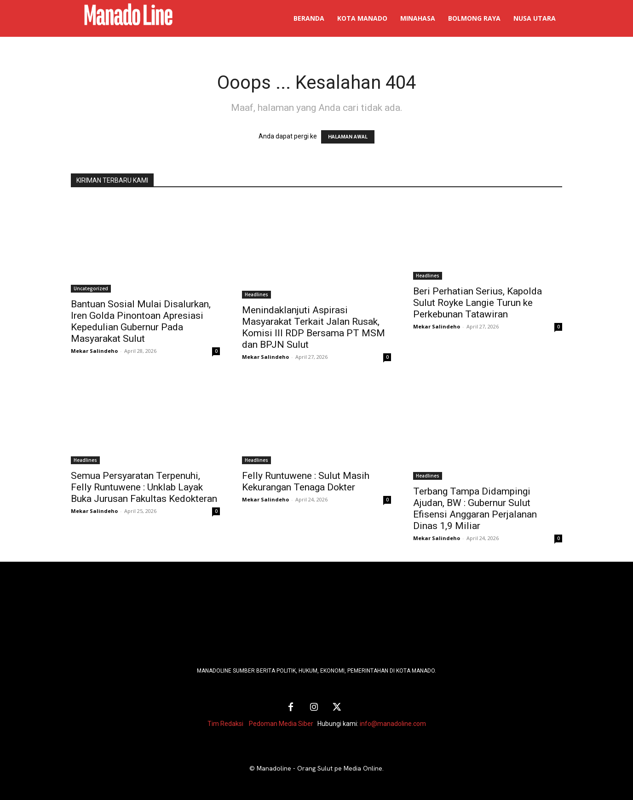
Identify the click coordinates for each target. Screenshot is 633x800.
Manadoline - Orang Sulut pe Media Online (319, 768)
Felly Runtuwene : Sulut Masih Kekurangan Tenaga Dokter (305, 481)
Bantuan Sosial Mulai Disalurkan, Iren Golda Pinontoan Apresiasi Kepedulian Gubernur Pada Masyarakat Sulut (141, 321)
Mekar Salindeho (94, 350)
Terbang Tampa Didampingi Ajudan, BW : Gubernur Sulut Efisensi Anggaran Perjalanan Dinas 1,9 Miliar (475, 508)
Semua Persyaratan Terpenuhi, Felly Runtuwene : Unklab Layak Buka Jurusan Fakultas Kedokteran (144, 487)
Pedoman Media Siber (281, 723)
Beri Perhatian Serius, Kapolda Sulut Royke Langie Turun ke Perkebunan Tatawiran (477, 303)
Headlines (256, 294)
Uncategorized (91, 288)
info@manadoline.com (393, 723)
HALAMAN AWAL (348, 137)
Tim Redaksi (225, 723)
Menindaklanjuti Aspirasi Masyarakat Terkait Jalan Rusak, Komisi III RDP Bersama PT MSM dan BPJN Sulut (313, 327)
